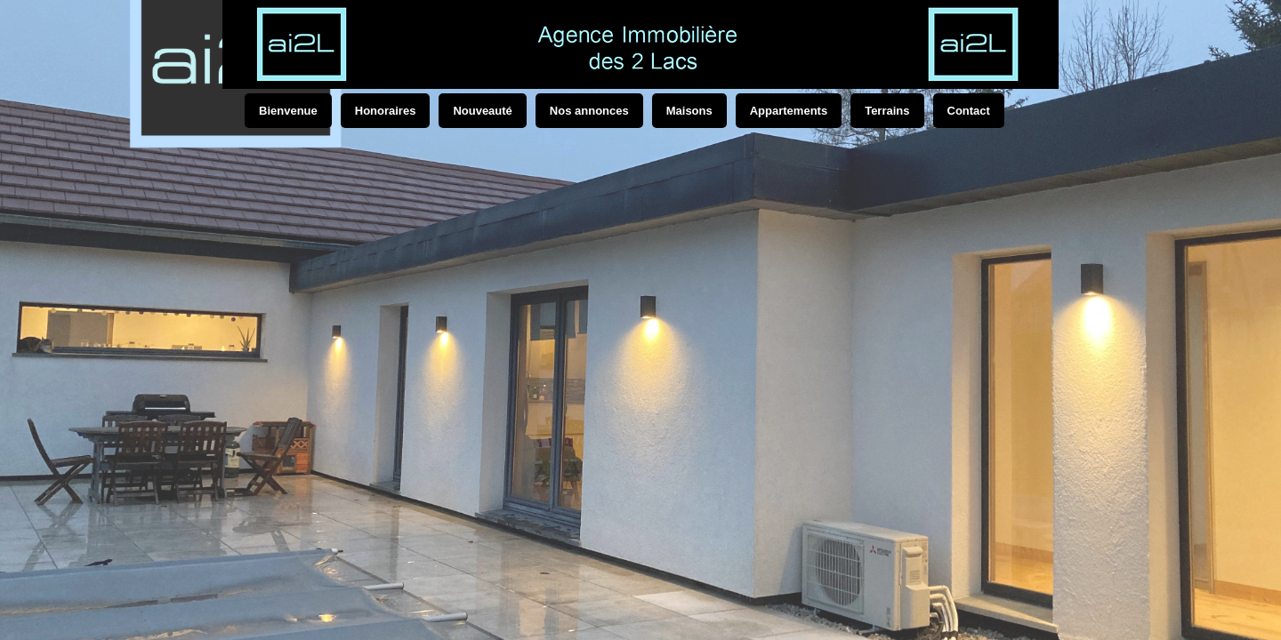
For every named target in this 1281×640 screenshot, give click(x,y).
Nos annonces (589, 110)
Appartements (788, 110)
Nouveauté (482, 110)
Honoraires (385, 110)
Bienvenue (288, 110)
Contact (968, 110)
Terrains (887, 110)
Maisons (689, 110)
